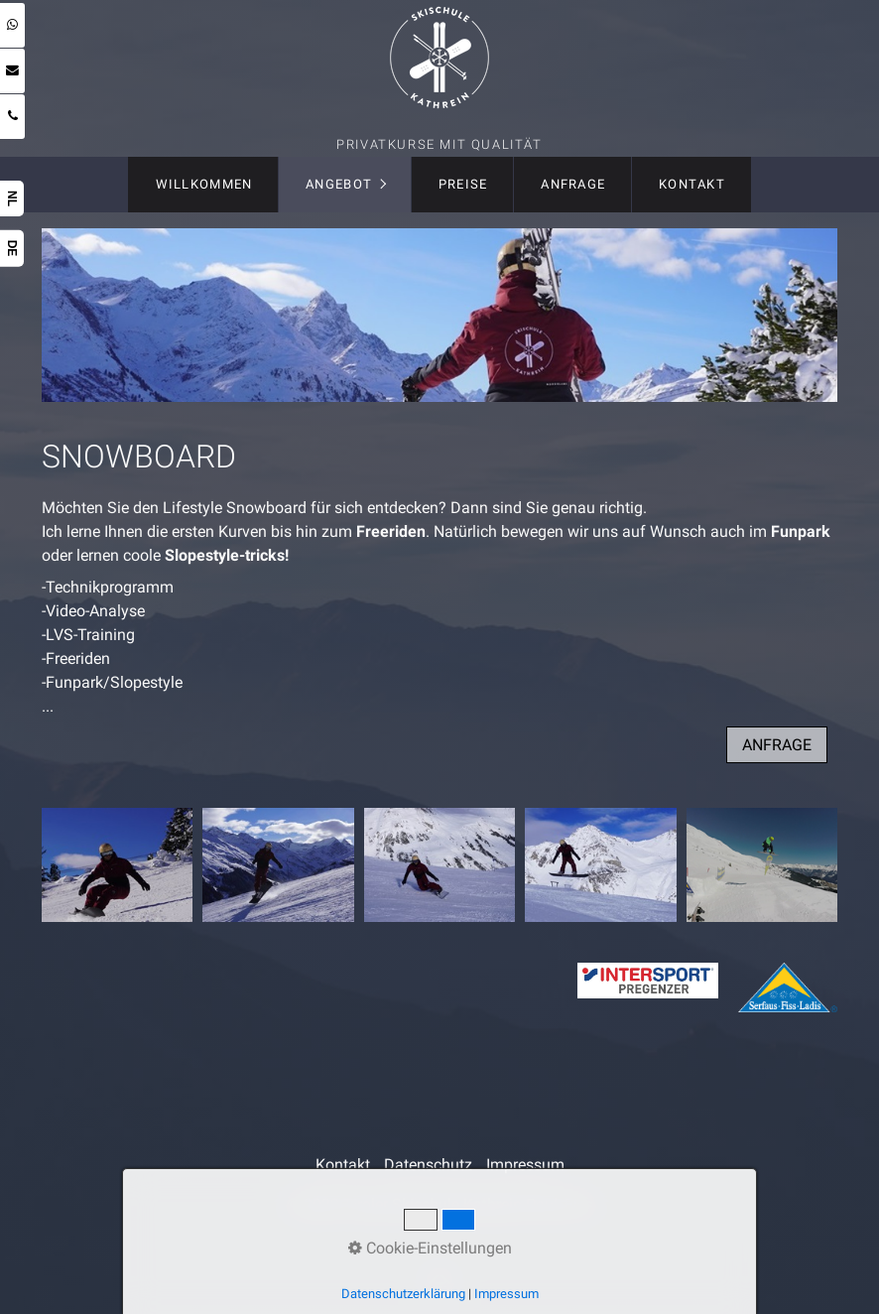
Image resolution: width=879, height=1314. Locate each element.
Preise (463, 184)
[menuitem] (203, 184)
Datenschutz (428, 1164)
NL (12, 198)
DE (12, 248)
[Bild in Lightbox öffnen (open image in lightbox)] (117, 864)
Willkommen (204, 184)
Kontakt (692, 184)
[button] (776, 744)
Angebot (339, 184)
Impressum (525, 1164)
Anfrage (573, 184)
